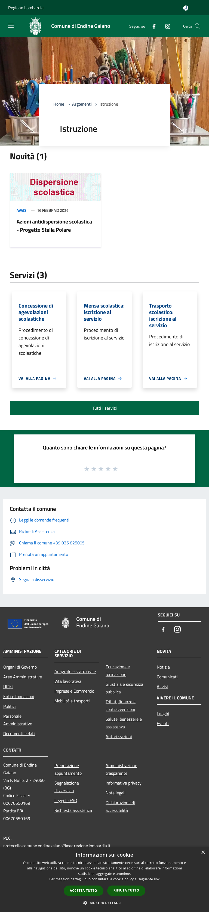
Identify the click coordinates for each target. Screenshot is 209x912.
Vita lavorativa (67, 681)
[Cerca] (197, 26)
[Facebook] (151, 26)
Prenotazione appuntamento (68, 769)
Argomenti (82, 104)
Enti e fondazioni (18, 696)
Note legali (115, 792)
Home (58, 104)
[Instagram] (165, 26)
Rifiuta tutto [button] (126, 890)
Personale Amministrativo (17, 720)
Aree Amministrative (22, 676)
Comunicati (167, 676)
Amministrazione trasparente (121, 769)
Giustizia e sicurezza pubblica (124, 688)
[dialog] (104, 879)
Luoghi (163, 713)
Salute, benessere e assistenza (124, 723)
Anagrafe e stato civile (75, 671)
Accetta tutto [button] (83, 890)
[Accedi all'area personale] (185, 8)
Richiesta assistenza (73, 810)
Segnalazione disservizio (66, 787)
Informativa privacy (124, 783)
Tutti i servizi (105, 408)
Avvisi (22, 210)
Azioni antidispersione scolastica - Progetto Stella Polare (54, 225)
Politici (9, 706)
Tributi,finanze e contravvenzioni (121, 705)
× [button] (203, 853)
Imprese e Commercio (74, 691)
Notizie (163, 667)
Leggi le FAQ (65, 800)
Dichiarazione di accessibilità (120, 806)
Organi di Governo (20, 667)
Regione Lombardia (26, 7)
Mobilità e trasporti (72, 701)
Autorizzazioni (119, 736)
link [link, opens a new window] (157, 879)
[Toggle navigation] (11, 25)
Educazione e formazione (118, 670)
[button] (104, 902)
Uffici (8, 686)
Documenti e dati (19, 733)
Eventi (163, 723)
